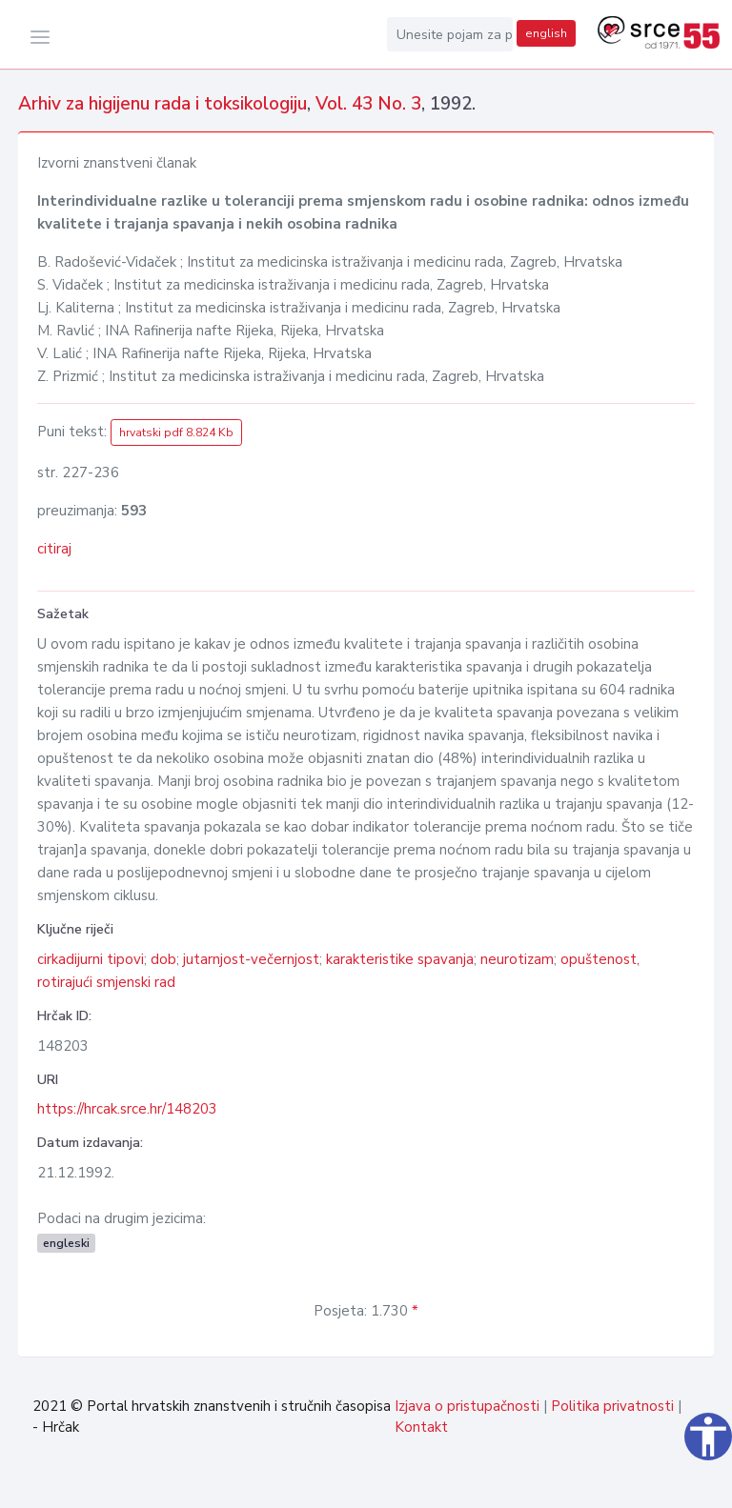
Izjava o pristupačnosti (467, 1406)
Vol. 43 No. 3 (368, 103)
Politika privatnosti (612, 1406)
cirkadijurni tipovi (90, 959)
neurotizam (517, 959)
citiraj (54, 548)
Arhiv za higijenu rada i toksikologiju (162, 103)
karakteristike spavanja (400, 959)
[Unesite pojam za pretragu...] (450, 34)
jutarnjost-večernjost (251, 959)
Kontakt (421, 1427)
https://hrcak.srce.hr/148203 (127, 1108)
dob (163, 959)
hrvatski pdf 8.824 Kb (176, 432)
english (546, 33)
